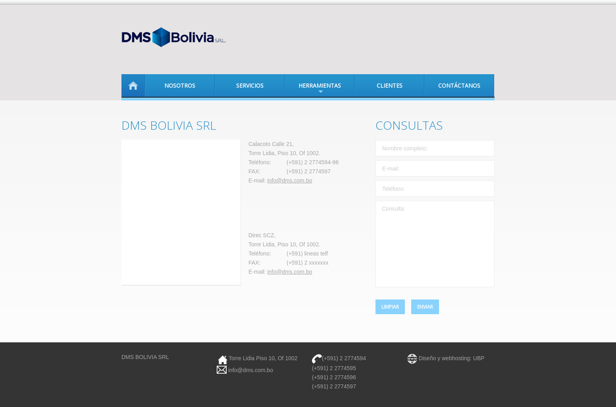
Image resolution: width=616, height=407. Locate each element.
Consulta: (435, 244)
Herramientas (313, 89)
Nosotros (179, 85)
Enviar (425, 306)
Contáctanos (459, 85)
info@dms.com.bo (289, 180)
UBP (479, 358)
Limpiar (390, 306)
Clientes (389, 85)
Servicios (250, 85)
